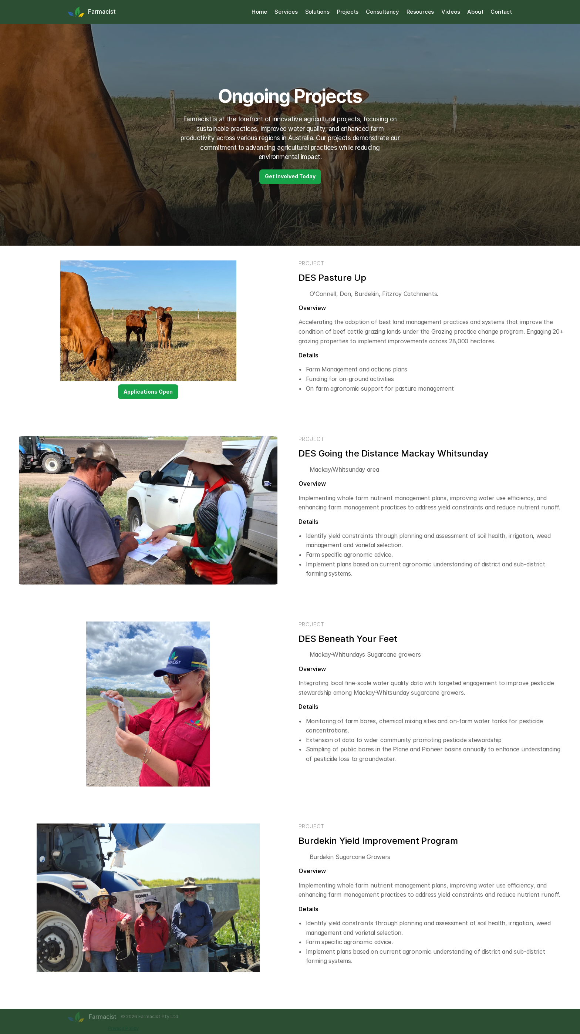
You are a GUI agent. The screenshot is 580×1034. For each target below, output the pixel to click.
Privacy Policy (123, 1028)
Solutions (317, 11)
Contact (501, 11)
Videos (450, 11)
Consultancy (382, 11)
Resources (420, 11)
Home (259, 11)
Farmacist (102, 11)
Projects (347, 11)
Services (285, 11)
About (475, 11)
